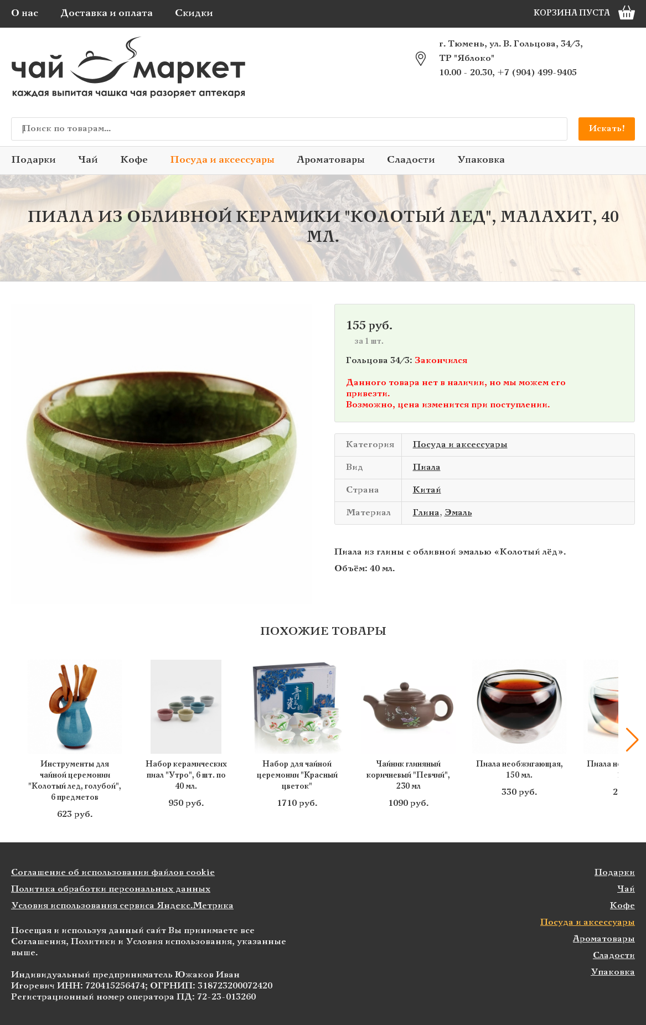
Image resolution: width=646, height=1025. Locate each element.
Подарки (33, 160)
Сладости (411, 160)
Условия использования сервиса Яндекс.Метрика (122, 906)
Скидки (194, 13)
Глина (426, 513)
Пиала (427, 467)
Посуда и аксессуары (222, 160)
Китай (427, 490)
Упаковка (481, 160)
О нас (24, 13)
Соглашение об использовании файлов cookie (113, 872)
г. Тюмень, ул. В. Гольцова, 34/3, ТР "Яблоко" (511, 51)
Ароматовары (331, 160)
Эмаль (458, 513)
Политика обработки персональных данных (110, 889)
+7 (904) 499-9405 (537, 73)
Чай (88, 160)
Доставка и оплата (106, 13)
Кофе (134, 160)
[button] (632, 740)
